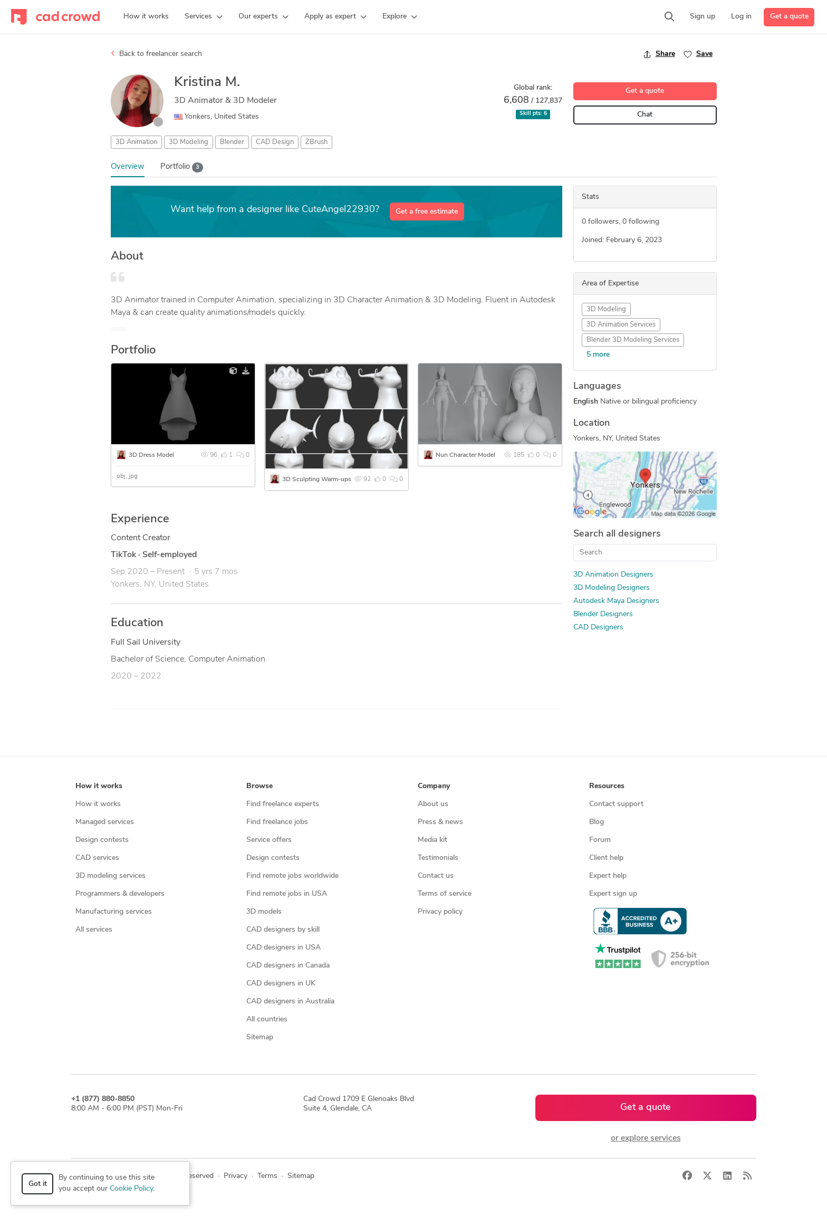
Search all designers (617, 534)
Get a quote (789, 17)
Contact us (436, 876)
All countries (266, 1019)
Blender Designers (603, 614)
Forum (600, 840)
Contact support (616, 804)
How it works (98, 804)
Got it (37, 1184)
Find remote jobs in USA (286, 894)
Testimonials (438, 858)
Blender (232, 142)
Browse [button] (259, 786)
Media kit (432, 840)
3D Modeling (188, 142)
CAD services (97, 858)
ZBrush (316, 142)
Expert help (608, 876)
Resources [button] (606, 786)
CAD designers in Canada (288, 966)
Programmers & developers (120, 894)
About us (433, 804)
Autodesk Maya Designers (616, 601)
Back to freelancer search (156, 54)
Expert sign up (613, 894)
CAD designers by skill (283, 930)
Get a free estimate (427, 212)
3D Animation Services (621, 324)
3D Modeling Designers (611, 588)
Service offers (269, 840)
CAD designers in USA (283, 948)
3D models (264, 912)
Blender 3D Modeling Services (632, 340)
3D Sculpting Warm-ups (316, 479)
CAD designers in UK (280, 984)
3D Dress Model (151, 455)
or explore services (646, 1138)
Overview (128, 167)
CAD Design (275, 142)
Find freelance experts (282, 804)
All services (93, 930)
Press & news (440, 822)
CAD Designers (598, 627)
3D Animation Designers (613, 575)
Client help (606, 858)
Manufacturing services (113, 912)
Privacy (235, 1176)
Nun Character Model (465, 455)
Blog (596, 822)
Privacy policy (440, 912)
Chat (644, 115)
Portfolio (182, 167)
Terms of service (445, 894)
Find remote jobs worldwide (292, 876)
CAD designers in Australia (290, 1002)
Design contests (102, 840)
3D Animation (136, 142)
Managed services (104, 822)
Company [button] (434, 786)
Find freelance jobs (277, 822)
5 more (598, 355)
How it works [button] (98, 786)
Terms (267, 1176)
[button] (203, 17)
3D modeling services (110, 876)
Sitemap (259, 1037)
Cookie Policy (131, 1189)
